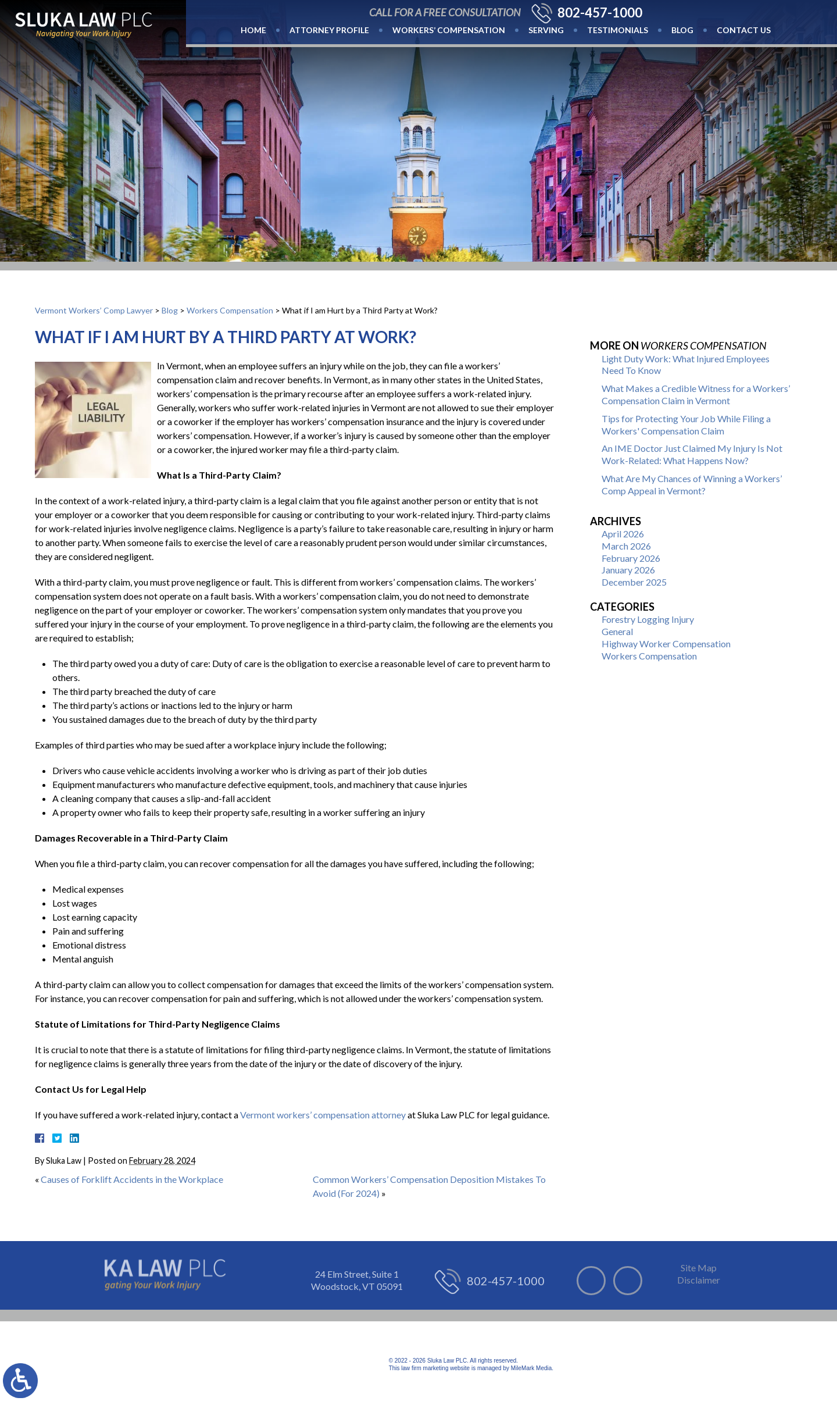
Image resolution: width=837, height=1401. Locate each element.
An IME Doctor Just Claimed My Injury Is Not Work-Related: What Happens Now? (692, 454)
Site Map (699, 1267)
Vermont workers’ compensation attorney (323, 1114)
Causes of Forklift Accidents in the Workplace (132, 1179)
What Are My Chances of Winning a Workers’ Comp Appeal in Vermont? (692, 484)
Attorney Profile (329, 30)
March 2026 (626, 545)
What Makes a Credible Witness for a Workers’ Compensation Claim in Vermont (696, 394)
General (617, 631)
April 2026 (623, 533)
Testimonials (617, 30)
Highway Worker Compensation (666, 643)
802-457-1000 (599, 12)
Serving (546, 30)
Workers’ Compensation (448, 30)
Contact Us (744, 30)
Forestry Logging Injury (648, 619)
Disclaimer (698, 1279)
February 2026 (631, 558)
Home (253, 30)
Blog (682, 30)
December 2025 (634, 581)
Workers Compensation (230, 310)
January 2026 (628, 569)
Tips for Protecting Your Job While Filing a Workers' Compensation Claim (686, 424)
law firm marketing (424, 1368)
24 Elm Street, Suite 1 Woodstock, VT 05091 (357, 1280)
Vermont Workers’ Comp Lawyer (94, 310)
